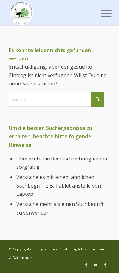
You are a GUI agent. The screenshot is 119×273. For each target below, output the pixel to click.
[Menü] (101, 13)
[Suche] (56, 99)
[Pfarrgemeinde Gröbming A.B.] (49, 12)
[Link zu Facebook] (86, 265)
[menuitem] (101, 13)
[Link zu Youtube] (96, 265)
